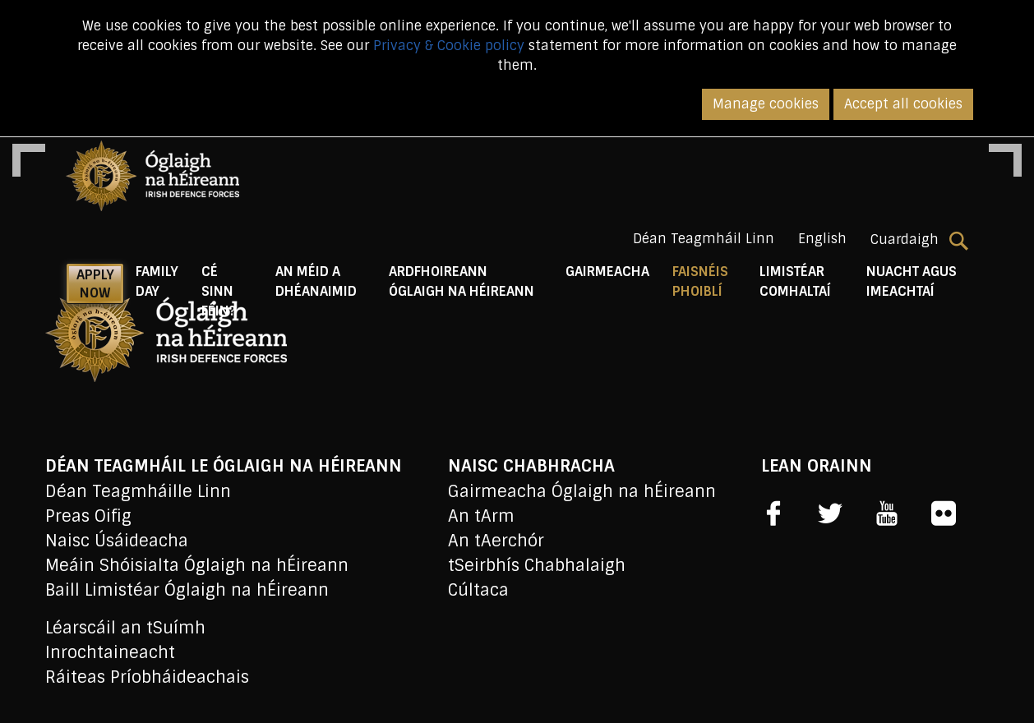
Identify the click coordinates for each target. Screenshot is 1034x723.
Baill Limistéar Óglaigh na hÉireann (187, 590)
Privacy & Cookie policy (448, 45)
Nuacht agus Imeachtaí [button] (911, 281)
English (822, 238)
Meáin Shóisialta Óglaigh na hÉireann (197, 565)
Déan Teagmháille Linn (138, 491)
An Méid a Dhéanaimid (316, 281)
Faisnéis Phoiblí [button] (710, 281)
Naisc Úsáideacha (116, 540)
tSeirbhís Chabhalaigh (536, 565)
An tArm (481, 516)
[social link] (773, 513)
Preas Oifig (88, 516)
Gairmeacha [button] (607, 271)
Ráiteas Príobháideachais (147, 677)
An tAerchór (496, 540)
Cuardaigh (919, 240)
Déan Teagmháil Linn (703, 238)
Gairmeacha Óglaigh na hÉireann (582, 491)
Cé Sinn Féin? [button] (218, 291)
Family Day (157, 281)
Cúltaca (478, 590)
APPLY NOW (95, 284)
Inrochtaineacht (110, 652)
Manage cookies (766, 104)
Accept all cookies (903, 104)
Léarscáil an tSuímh (125, 627)
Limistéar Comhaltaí (795, 281)
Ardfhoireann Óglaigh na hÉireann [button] (461, 281)
